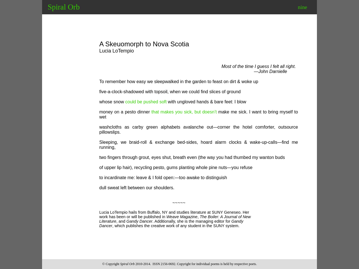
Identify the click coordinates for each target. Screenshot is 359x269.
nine (302, 7)
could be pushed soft (146, 101)
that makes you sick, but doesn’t (184, 112)
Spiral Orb (64, 7)
